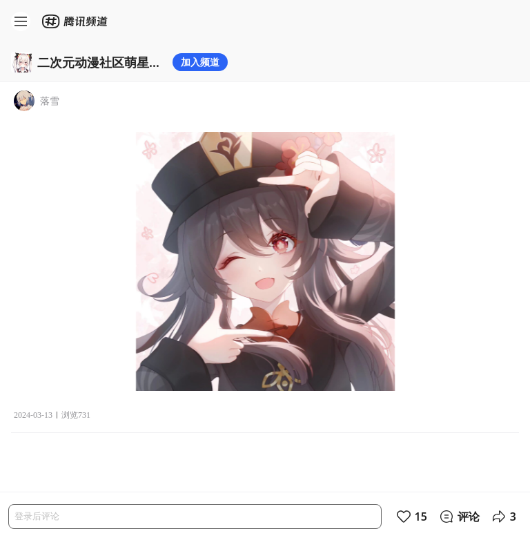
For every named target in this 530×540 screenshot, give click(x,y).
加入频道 (200, 61)
